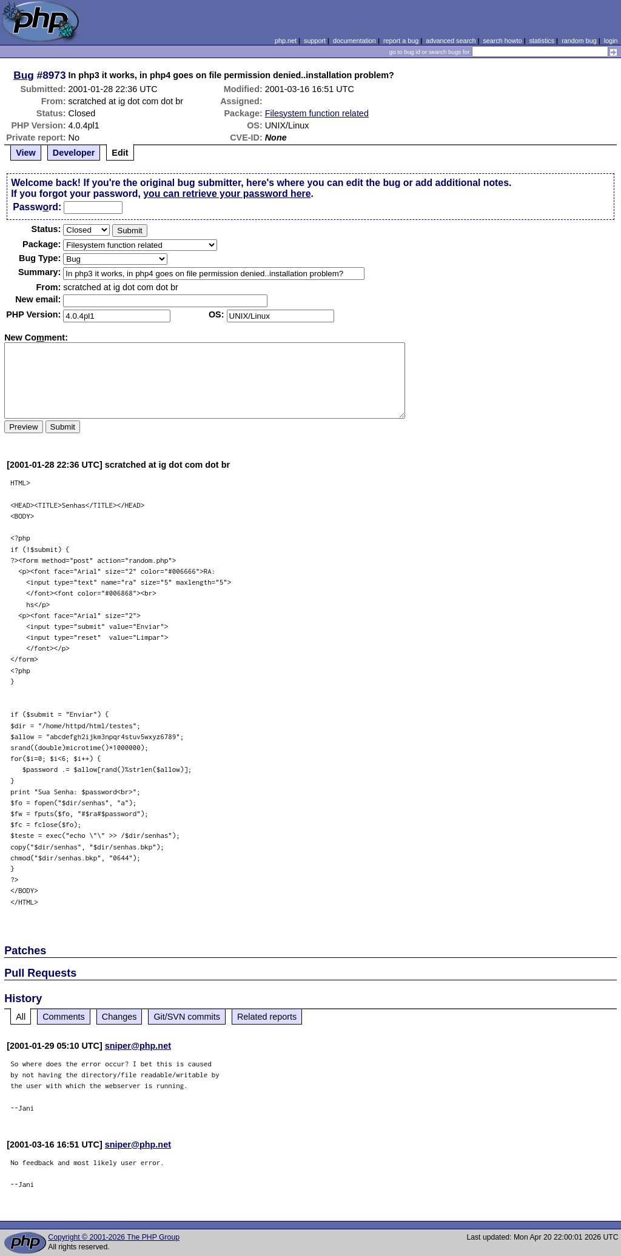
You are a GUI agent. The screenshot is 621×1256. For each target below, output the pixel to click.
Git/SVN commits (186, 1017)
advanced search (450, 40)
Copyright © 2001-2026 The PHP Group (114, 1237)
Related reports (267, 1017)
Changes (119, 1017)
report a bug (400, 40)
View (26, 153)
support (315, 40)
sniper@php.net (138, 1046)
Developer (74, 153)
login (611, 40)
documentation (354, 40)
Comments (63, 1017)
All (20, 1017)
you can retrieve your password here (226, 193)
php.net (286, 40)
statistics (541, 40)
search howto (502, 40)
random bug (579, 40)
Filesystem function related (317, 113)
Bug (23, 75)
